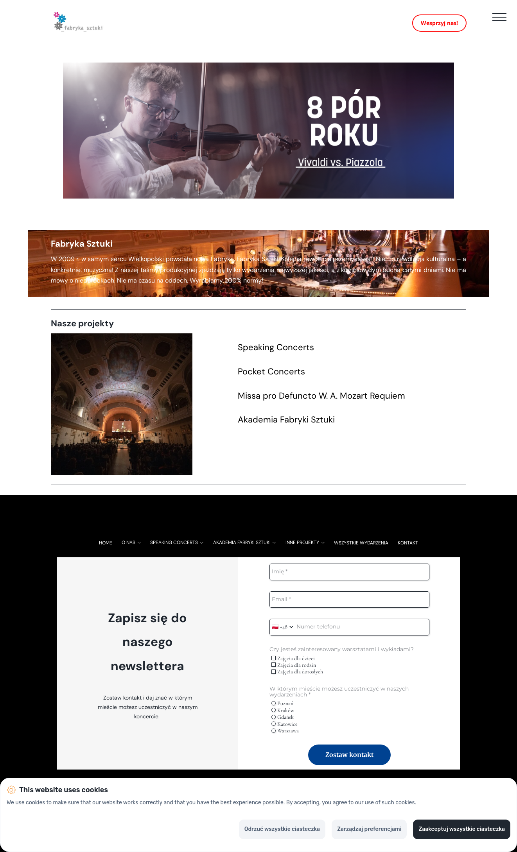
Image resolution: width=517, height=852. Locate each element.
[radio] (273, 708)
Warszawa (285, 736)
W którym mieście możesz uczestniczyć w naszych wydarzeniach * (339, 697)
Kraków (282, 715)
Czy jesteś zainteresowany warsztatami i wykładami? (341, 654)
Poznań (282, 708)
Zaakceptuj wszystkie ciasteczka (461, 829)
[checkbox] (273, 663)
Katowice (284, 729)
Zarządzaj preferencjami (369, 829)
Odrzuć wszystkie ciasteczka (282, 829)
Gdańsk (282, 722)
